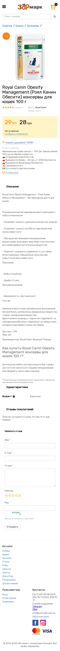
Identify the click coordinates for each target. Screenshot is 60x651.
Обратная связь (40, 616)
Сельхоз (6, 569)
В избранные (12, 173)
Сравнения (8, 601)
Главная (7, 25)
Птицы (5, 561)
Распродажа (9, 580)
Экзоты (6, 572)
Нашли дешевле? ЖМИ (19, 142)
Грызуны (6, 558)
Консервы (33, 25)
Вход (5, 594)
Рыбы (5, 565)
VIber (35, 609)
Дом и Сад (7, 576)
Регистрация (9, 598)
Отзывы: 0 (19, 108)
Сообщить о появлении (16, 134)
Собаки (6, 551)
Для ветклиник (10, 583)
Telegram (37, 606)
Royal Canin (40, 107)
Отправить (12, 527)
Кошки (19, 25)
